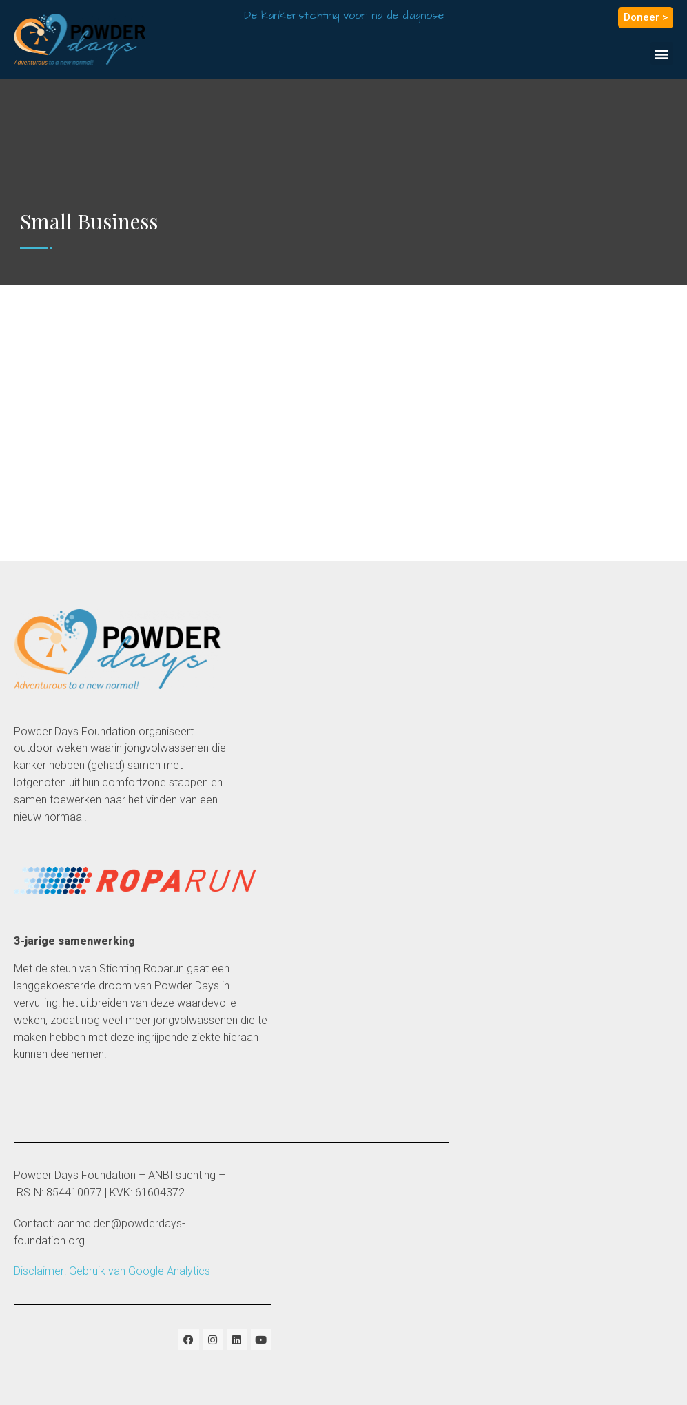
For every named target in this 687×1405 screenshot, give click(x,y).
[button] (661, 53)
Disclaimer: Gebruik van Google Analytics (112, 1271)
